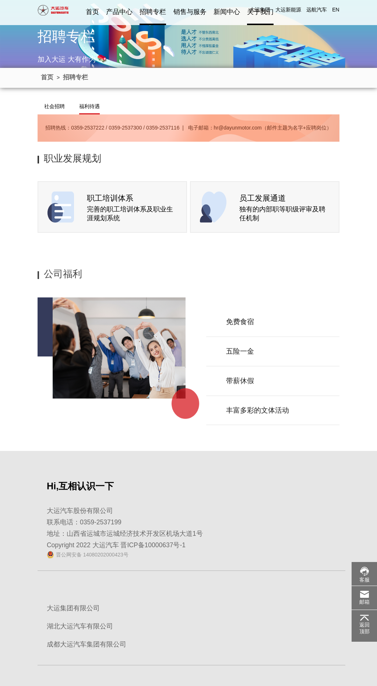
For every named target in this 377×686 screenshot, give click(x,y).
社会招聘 (54, 106)
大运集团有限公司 (73, 608)
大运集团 (260, 10)
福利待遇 (89, 106)
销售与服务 (190, 11)
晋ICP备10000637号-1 (153, 545)
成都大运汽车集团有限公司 (86, 644)
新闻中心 (227, 11)
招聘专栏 (153, 11)
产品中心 (119, 11)
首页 (92, 11)
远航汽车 (316, 10)
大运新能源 (288, 10)
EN (335, 10)
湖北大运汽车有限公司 (80, 626)
